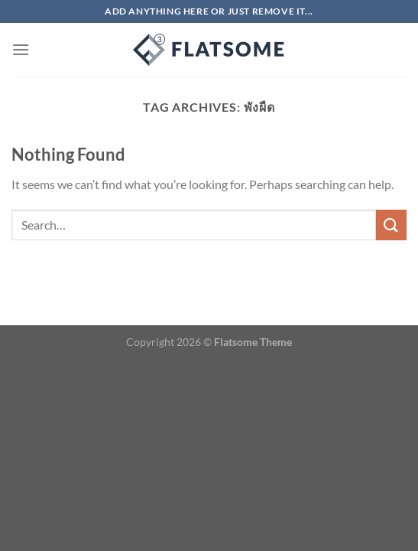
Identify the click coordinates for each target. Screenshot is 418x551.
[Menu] (20, 49)
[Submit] (391, 225)
